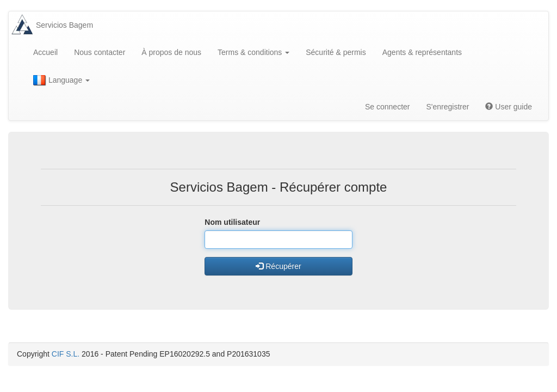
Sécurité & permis (336, 52)
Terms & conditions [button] (253, 52)
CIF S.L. (65, 354)
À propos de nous (171, 52)
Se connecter (387, 106)
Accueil (45, 52)
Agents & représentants (422, 52)
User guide (508, 106)
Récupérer (278, 266)
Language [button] (61, 80)
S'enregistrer (447, 106)
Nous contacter (99, 52)
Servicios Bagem (64, 25)
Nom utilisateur (232, 222)
